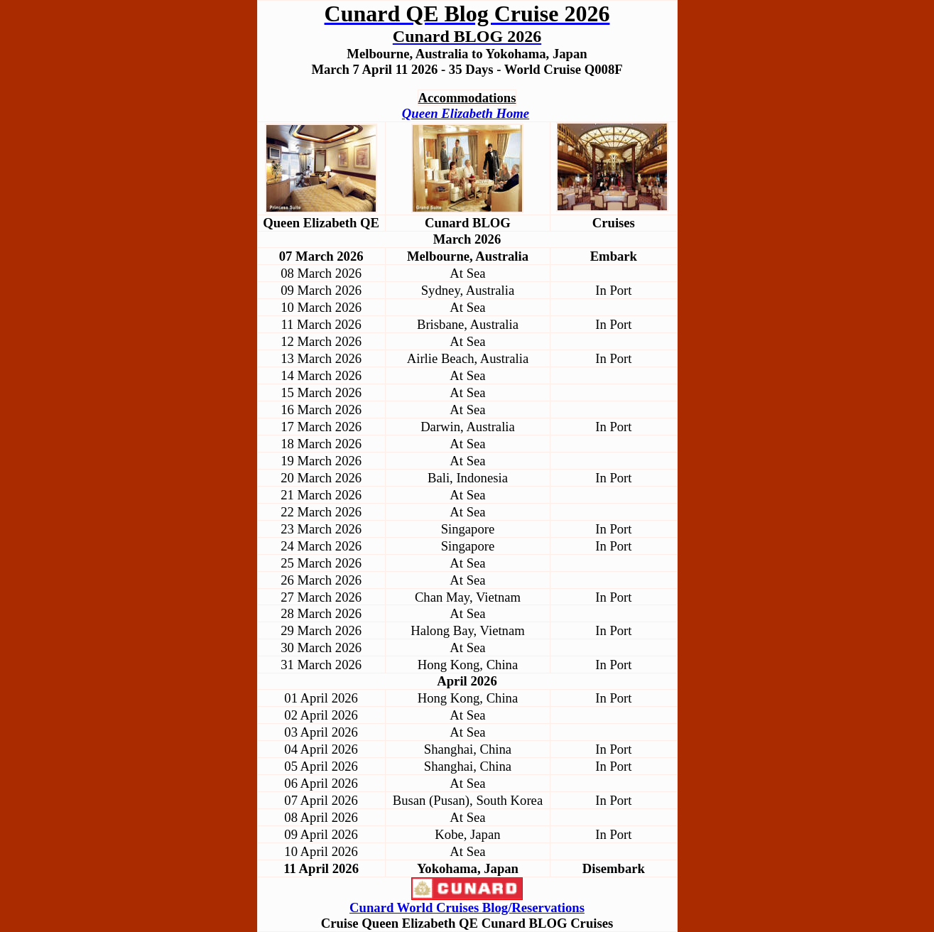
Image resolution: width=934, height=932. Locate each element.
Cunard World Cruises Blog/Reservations (467, 907)
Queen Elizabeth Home (465, 113)
